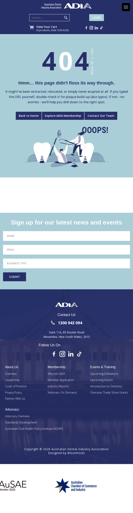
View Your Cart (52, 28)
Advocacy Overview (17, 416)
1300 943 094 (66, 322)
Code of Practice (16, 386)
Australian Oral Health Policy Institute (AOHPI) (34, 429)
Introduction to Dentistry (106, 386)
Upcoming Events (101, 380)
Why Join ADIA (56, 374)
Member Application (61, 380)
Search (65, 17)
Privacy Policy (13, 392)
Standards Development (21, 422)
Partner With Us (15, 398)
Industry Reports (58, 386)
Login (96, 17)
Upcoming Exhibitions (104, 374)
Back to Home (29, 116)
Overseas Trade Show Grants (109, 392)
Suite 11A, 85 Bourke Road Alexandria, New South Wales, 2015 (66, 334)
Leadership (12, 380)
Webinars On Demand (62, 392)
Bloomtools (76, 453)
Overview (11, 374)
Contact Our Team (101, 116)
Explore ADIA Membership (63, 116)
